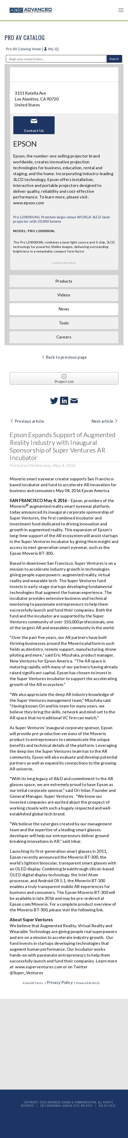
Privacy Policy (60, 982)
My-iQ (51, 49)
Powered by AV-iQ (88, 983)
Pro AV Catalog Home (24, 49)
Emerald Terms (33, 983)
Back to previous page (64, 357)
